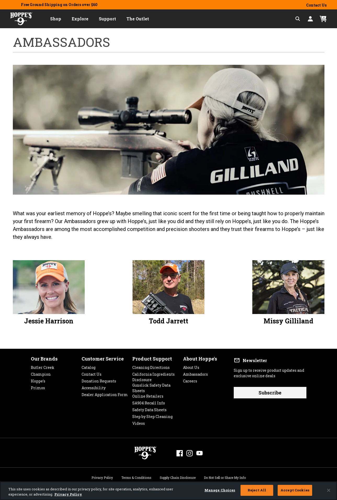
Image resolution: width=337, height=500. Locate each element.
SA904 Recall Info (148, 401)
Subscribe (270, 392)
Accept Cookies (295, 490)
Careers (190, 380)
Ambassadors (195, 373)
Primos (38, 386)
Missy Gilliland (288, 321)
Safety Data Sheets (149, 408)
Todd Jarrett (168, 321)
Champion (41, 373)
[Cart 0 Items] (323, 19)
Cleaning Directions (151, 366)
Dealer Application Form (105, 393)
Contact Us (316, 5)
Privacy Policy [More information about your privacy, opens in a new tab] (68, 494)
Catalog (88, 366)
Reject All (257, 490)
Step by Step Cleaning (152, 415)
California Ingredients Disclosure (153, 373)
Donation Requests (99, 380)
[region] (168, 490)
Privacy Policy (102, 477)
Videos (138, 422)
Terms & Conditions (136, 477)
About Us (191, 366)
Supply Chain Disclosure (178, 477)
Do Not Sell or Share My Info (225, 477)
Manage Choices (219, 490)
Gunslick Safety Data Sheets (151, 384)
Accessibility (94, 386)
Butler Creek (42, 366)
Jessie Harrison (48, 321)
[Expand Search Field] (298, 19)
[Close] (328, 490)
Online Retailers (147, 395)
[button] (55, 18)
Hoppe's (38, 380)
